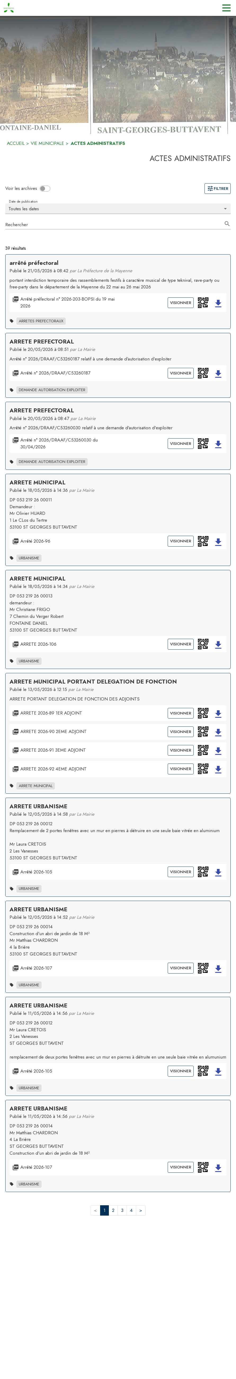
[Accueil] (9, 8)
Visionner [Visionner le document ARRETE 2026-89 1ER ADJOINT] (180, 713)
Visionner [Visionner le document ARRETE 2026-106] (180, 644)
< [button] (95, 1210)
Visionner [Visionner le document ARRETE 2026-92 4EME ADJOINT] (180, 769)
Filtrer (217, 189)
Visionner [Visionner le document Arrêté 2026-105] (180, 872)
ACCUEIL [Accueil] (16, 143)
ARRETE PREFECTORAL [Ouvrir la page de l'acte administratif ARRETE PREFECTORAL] (42, 341)
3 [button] (122, 1210)
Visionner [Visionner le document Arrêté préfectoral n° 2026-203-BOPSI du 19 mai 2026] (180, 303)
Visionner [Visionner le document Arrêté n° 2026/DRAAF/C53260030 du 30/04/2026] (180, 444)
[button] (203, 302)
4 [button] (131, 1210)
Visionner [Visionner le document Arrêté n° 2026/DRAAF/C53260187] (180, 373)
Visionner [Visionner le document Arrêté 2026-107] (180, 968)
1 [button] (104, 1210)
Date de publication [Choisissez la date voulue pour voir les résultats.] (23, 201)
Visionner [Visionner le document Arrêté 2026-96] (180, 541)
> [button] (140, 1210)
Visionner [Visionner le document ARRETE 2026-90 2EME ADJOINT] (180, 732)
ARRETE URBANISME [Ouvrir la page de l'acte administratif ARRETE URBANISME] (38, 806)
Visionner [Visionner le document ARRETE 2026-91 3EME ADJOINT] (180, 750)
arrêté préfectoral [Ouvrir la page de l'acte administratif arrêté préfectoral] (34, 263)
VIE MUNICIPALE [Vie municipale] (47, 143)
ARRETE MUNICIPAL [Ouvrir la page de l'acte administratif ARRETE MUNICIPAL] (37, 482)
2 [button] (113, 1210)
